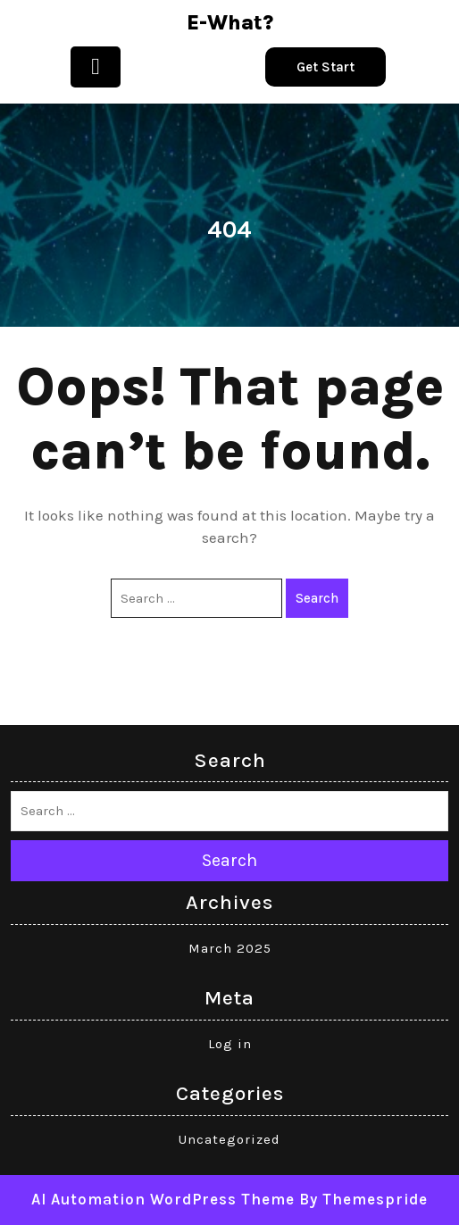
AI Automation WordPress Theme (163, 1199)
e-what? (230, 23)
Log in (230, 1044)
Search (317, 598)
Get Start (325, 67)
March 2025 (229, 948)
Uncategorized (229, 1139)
